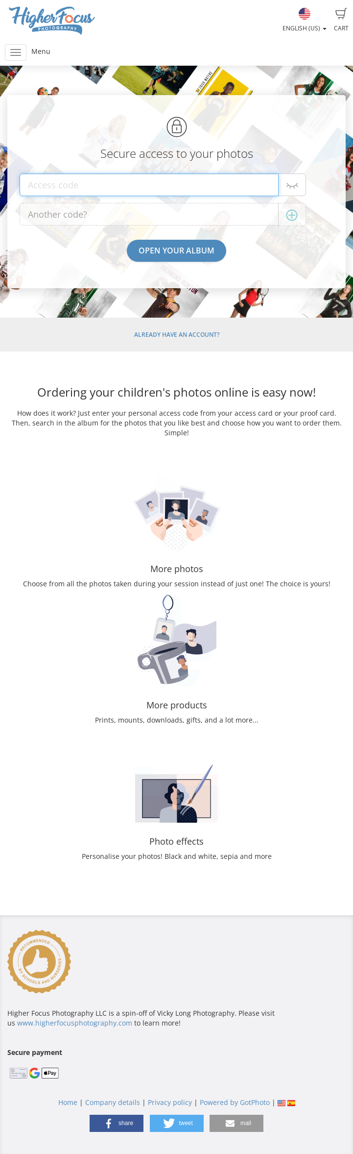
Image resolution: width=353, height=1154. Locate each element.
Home (67, 1102)
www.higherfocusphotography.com (74, 1023)
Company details (112, 1102)
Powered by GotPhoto (235, 1102)
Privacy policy (170, 1102)
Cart (341, 20)
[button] (116, 1123)
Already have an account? (176, 334)
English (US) (304, 20)
